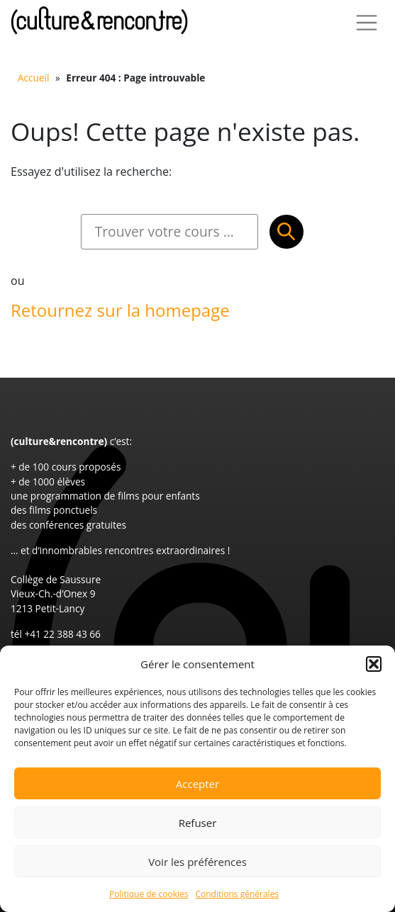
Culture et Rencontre (99, 20)
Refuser (198, 823)
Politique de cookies (149, 894)
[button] (374, 664)
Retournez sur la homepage (120, 310)
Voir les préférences (197, 862)
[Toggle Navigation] (366, 22)
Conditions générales (237, 894)
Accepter (197, 784)
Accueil (33, 77)
